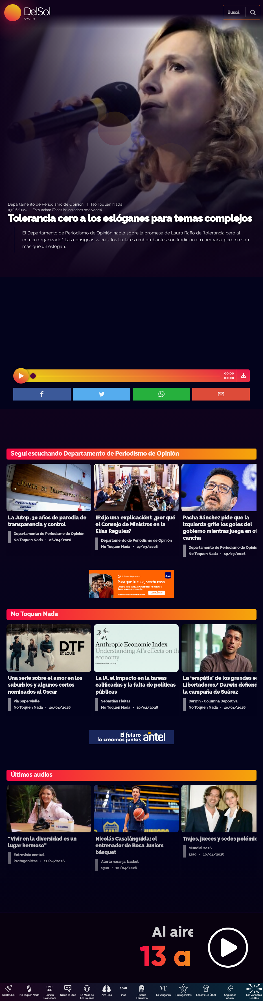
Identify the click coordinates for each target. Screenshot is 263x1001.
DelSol (36, 11)
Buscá (233, 12)
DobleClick (8, 995)
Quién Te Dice (68, 995)
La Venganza (163, 995)
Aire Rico (107, 995)
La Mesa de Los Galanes (87, 997)
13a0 (123, 995)
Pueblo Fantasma (142, 997)
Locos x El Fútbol (206, 995)
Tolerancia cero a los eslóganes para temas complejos (130, 218)
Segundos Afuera (230, 997)
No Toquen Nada (29, 995)
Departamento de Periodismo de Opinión (46, 204)
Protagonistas (183, 995)
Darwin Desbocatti (49, 997)
